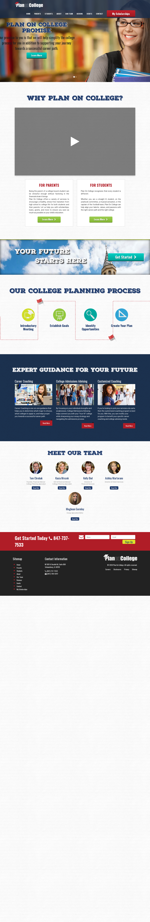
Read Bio (36, 488)
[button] (11, 41)
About (59, 13)
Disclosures (117, 569)
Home (28, 13)
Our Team (69, 13)
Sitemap (134, 569)
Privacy (126, 569)
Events (89, 13)
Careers (108, 569)
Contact (99, 13)
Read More (46, 423)
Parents (37, 13)
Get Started (126, 257)
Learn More (36, 55)
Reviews (80, 13)
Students (49, 13)
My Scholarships (121, 14)
